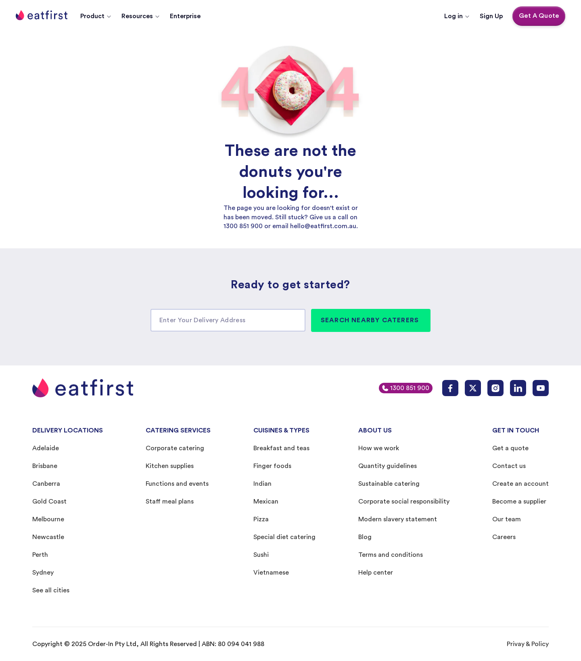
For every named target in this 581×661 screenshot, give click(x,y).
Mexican (265, 501)
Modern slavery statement (397, 519)
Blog (365, 537)
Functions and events (177, 484)
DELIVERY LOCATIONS (67, 430)
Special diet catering (284, 537)
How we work (378, 448)
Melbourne (48, 519)
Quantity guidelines (387, 466)
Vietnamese (271, 572)
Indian (262, 484)
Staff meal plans (170, 501)
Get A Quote (539, 16)
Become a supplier (519, 501)
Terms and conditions (390, 555)
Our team (506, 519)
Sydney (43, 572)
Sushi (261, 555)
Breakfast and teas (281, 448)
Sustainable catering (389, 484)
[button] (96, 16)
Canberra (46, 484)
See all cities (50, 590)
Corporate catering (175, 448)
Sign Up (491, 16)
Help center (375, 572)
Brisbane (44, 466)
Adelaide (45, 448)
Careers (504, 537)
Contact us (509, 466)
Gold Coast (49, 501)
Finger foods (272, 466)
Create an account (520, 484)
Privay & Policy (528, 644)
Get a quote (510, 448)
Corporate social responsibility (403, 501)
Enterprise (185, 16)
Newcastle (48, 537)
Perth (40, 555)
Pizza (261, 519)
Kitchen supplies (170, 466)
